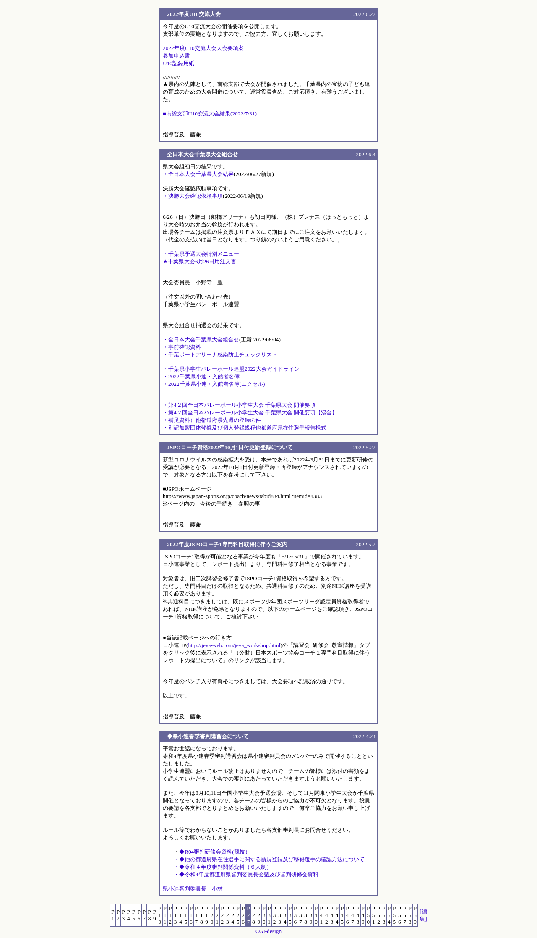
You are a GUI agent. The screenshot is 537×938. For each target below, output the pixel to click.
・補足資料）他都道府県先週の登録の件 (212, 420)
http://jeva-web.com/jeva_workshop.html (234, 645)
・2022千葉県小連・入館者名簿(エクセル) (214, 384)
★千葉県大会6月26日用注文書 (199, 261)
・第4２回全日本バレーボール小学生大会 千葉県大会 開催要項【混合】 (250, 412)
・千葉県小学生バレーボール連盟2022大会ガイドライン (231, 369)
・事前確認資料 (182, 347)
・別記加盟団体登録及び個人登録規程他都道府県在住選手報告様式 (244, 427)
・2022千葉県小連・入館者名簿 (201, 376)
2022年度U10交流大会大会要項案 (203, 48)
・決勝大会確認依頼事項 (193, 196)
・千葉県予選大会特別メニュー (201, 254)
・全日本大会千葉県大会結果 (198, 174)
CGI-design (268, 931)
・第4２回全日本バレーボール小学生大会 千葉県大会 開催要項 (239, 405)
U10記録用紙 (178, 63)
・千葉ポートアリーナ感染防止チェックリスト (220, 354)
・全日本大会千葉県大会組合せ (201, 339)
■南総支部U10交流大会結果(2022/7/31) (210, 113)
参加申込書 (176, 55)
